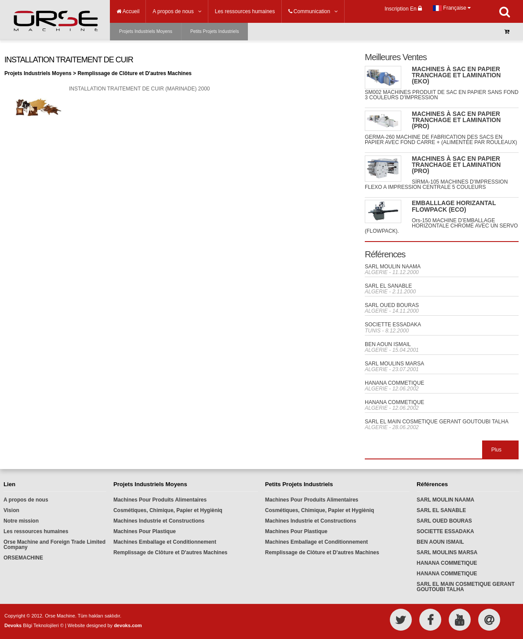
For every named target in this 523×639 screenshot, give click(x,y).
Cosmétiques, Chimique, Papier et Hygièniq (167, 510)
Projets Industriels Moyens (145, 31)
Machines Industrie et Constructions (158, 521)
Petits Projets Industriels (214, 31)
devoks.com (128, 625)
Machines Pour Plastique (144, 531)
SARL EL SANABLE (388, 286)
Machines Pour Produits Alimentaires (160, 500)
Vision (11, 510)
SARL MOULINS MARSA (394, 364)
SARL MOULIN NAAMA (393, 267)
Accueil (127, 11)
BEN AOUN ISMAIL (388, 344)
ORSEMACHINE (23, 558)
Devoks (13, 625)
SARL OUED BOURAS (392, 305)
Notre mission (21, 521)
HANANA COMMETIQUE (394, 383)
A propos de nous (26, 500)
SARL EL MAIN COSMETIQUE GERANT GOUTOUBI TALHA (436, 422)
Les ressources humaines (36, 531)
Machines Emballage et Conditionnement (164, 542)
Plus (496, 450)
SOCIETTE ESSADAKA (393, 324)
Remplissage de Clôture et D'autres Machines (170, 552)
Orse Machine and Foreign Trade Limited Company (54, 544)
